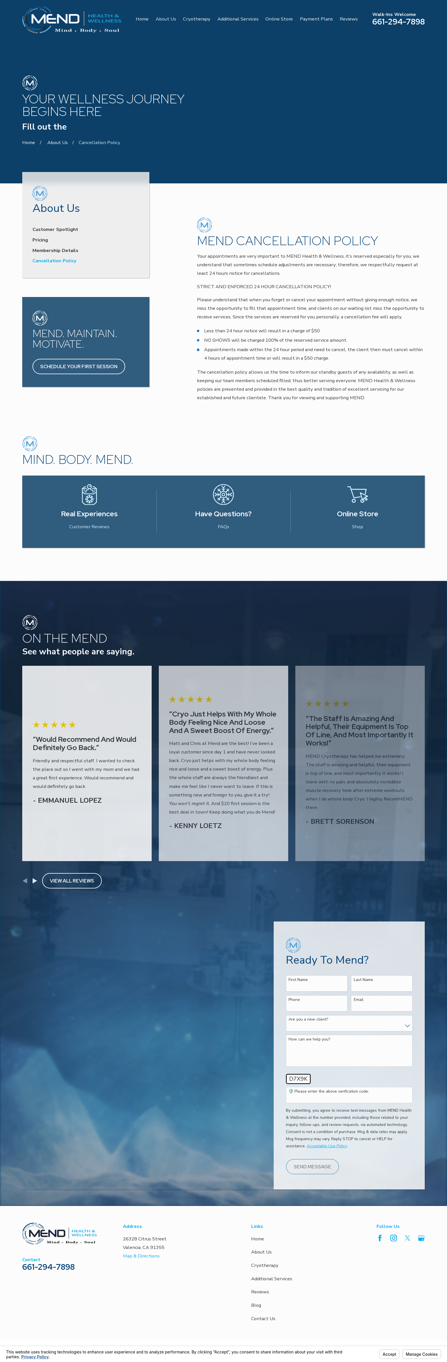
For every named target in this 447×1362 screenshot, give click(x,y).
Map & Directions (141, 1216)
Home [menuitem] (142, 19)
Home (257, 1199)
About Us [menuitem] (166, 19)
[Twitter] (407, 1198)
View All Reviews (72, 841)
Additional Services (271, 1239)
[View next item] (34, 841)
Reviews (260, 1252)
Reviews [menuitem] (349, 19)
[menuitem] (85, 189)
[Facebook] (380, 1198)
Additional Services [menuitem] (238, 19)
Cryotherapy (265, 1226)
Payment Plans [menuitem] (316, 19)
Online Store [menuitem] (279, 19)
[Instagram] (393, 1198)
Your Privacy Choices (100, 1335)
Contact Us (263, 1279)
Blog (256, 1266)
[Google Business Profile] (421, 1198)
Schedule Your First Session (78, 327)
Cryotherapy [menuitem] (196, 19)
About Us (261, 1212)
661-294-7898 (398, 22)
